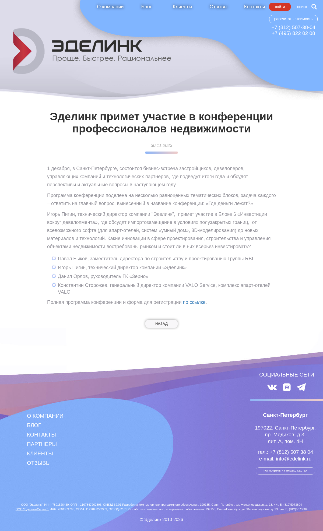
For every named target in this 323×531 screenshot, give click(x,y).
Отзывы (218, 6)
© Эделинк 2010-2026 (161, 519)
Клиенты (182, 6)
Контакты (254, 6)
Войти (280, 7)
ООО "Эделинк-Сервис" (32, 509)
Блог (146, 6)
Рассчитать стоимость (293, 19)
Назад (161, 324)
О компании (110, 6)
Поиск (302, 7)
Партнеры (42, 444)
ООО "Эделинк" (32, 504)
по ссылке (194, 302)
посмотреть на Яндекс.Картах (285, 470)
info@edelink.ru (293, 459)
